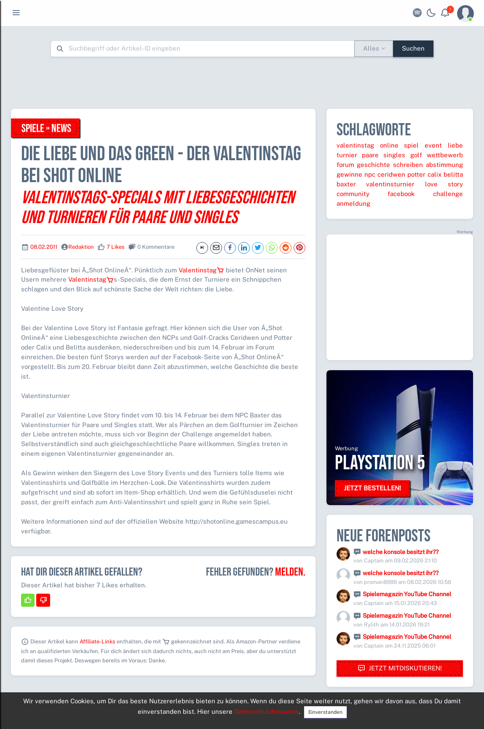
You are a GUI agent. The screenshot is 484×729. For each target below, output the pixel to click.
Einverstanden (325, 712)
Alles (371, 48)
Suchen (413, 48)
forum (345, 164)
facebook (401, 193)
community (353, 193)
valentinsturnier (390, 184)
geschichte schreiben (390, 164)
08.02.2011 (43, 247)
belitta (453, 174)
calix (434, 174)
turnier (347, 155)
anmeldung (353, 203)
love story (444, 184)
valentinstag (355, 145)
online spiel (399, 145)
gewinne (349, 174)
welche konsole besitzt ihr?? (401, 552)
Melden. (290, 572)
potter (416, 174)
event (433, 145)
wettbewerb (445, 155)
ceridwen (391, 174)
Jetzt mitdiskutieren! (400, 668)
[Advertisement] (242, 83)
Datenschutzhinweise (266, 711)
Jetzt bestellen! (372, 488)
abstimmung (444, 164)
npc (369, 174)
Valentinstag (201, 270)
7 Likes (116, 247)
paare (370, 155)
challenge (448, 193)
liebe (455, 145)
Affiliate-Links (97, 641)
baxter (346, 184)
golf (416, 155)
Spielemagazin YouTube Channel (407, 594)
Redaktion (81, 247)
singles (394, 155)
